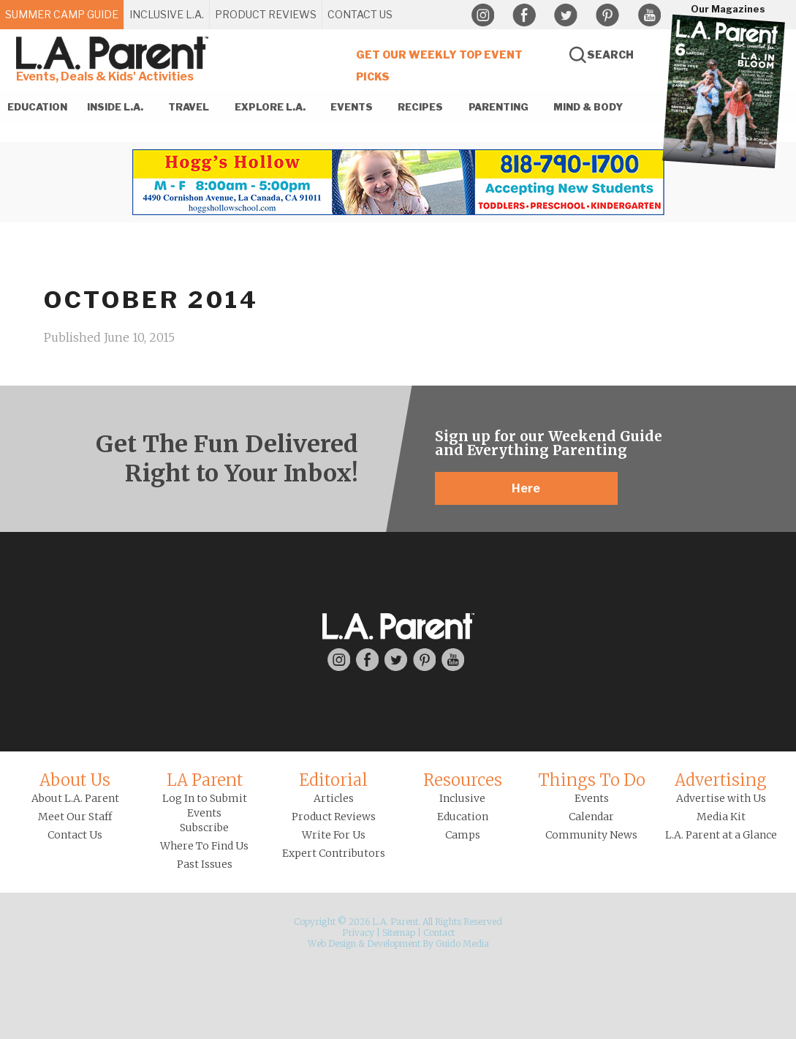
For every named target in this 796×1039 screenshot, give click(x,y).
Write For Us (333, 834)
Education (462, 816)
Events (592, 798)
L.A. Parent (114, 53)
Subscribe (204, 827)
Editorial (333, 780)
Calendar (591, 816)
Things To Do (591, 780)
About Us (74, 780)
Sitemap (398, 932)
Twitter (565, 15)
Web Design (332, 943)
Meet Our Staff (75, 816)
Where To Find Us (204, 845)
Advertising (721, 780)
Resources (462, 780)
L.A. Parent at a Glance (721, 834)
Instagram (482, 15)
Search (610, 54)
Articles (334, 798)
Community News (591, 834)
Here (526, 488)
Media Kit (721, 816)
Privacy (358, 932)
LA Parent (205, 780)
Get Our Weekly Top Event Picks (439, 65)
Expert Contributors (333, 853)
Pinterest (607, 15)
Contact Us (75, 834)
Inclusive (462, 798)
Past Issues (204, 864)
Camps (462, 834)
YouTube (649, 15)
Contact (439, 932)
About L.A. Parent (75, 798)
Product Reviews (334, 816)
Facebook (524, 15)
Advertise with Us (721, 798)
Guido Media (462, 943)
